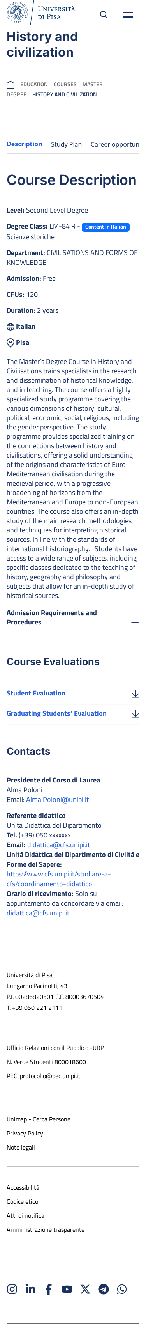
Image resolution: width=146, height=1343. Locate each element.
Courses (65, 84)
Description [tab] (24, 144)
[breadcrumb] (10, 84)
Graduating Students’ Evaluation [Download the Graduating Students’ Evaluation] (57, 713)
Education (34, 84)
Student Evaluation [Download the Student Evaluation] (36, 693)
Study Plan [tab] (66, 144)
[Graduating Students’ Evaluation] (135, 713)
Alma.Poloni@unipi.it (57, 799)
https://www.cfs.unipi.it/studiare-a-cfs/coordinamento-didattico (59, 879)
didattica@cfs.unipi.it (58, 844)
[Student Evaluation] (135, 693)
